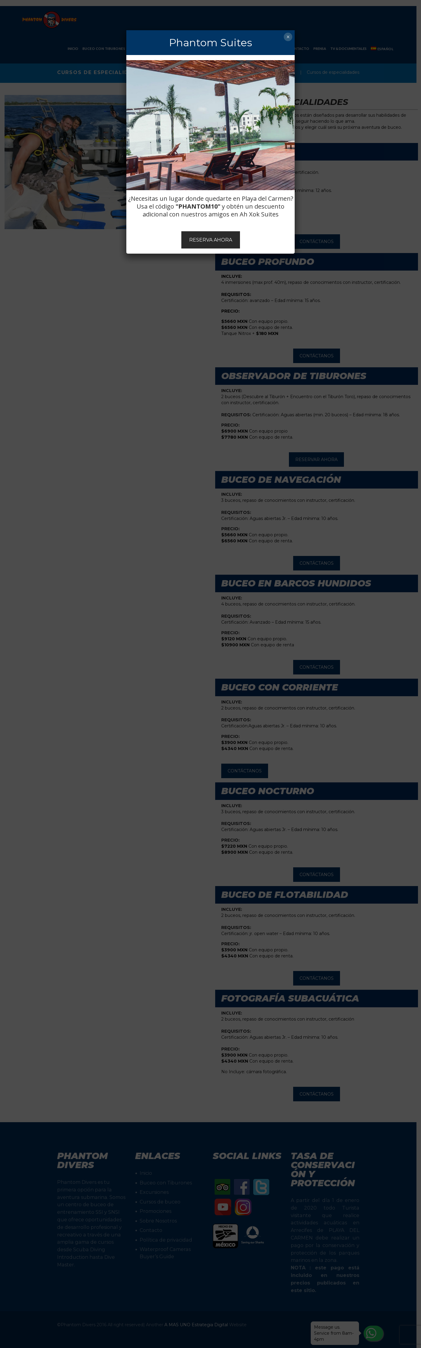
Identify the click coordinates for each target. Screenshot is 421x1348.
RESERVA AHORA (210, 240)
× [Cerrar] (288, 37)
